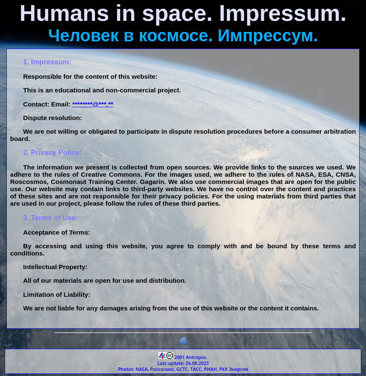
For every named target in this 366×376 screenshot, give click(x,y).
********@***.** (92, 104)
